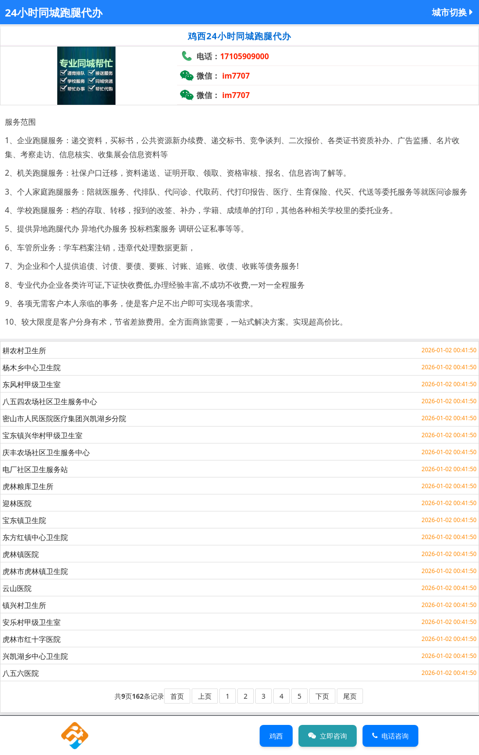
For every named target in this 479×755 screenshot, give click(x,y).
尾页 (350, 696)
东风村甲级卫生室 (31, 384)
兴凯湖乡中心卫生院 (35, 656)
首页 (177, 696)
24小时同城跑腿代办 (53, 12)
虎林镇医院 (20, 554)
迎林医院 (17, 503)
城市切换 (452, 12)
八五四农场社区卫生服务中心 (49, 401)
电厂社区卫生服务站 (35, 469)
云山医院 (17, 588)
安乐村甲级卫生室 (31, 622)
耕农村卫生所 (24, 350)
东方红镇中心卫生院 (35, 537)
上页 (205, 696)
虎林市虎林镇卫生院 (35, 571)
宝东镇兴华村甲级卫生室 (42, 435)
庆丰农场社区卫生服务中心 (46, 452)
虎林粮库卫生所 (27, 486)
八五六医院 (20, 673)
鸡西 (276, 735)
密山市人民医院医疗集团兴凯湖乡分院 (64, 418)
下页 (322, 696)
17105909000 (244, 56)
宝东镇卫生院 (24, 520)
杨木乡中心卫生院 (31, 367)
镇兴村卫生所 (24, 605)
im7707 (236, 75)
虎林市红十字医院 (31, 639)
